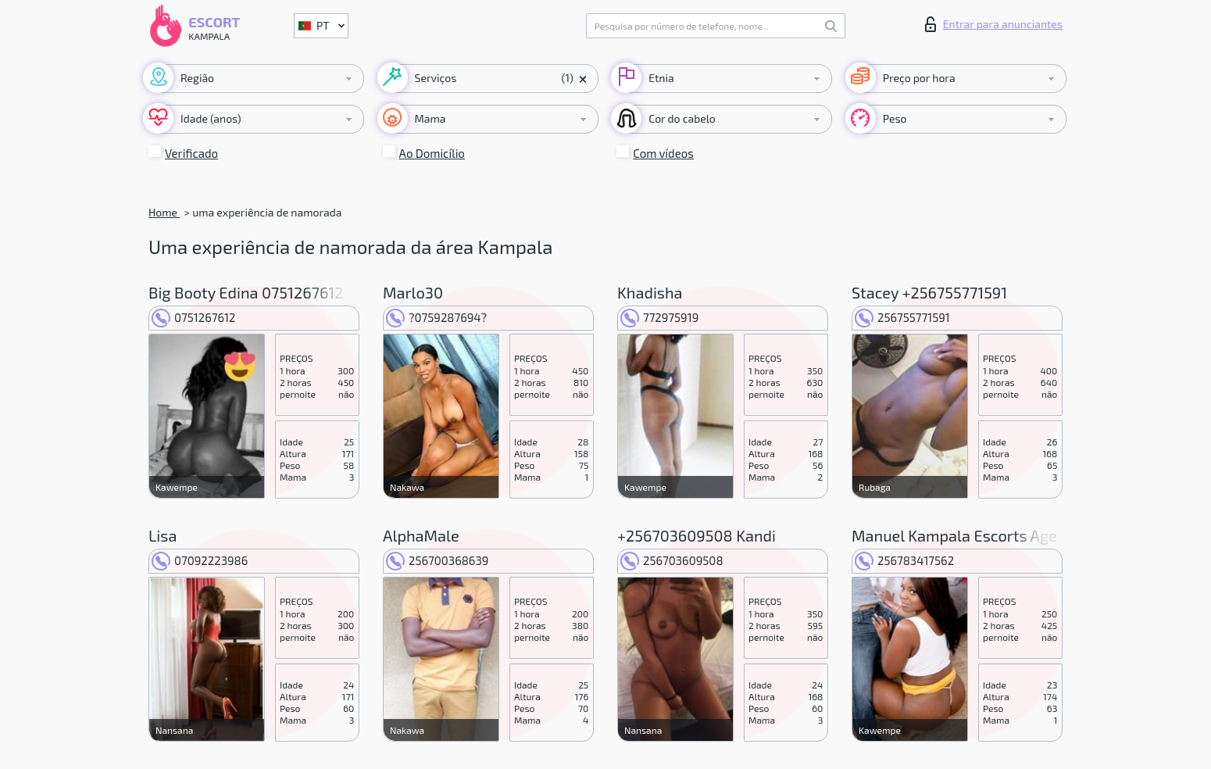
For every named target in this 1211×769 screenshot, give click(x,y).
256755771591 (902, 317)
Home (164, 212)
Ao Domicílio (432, 153)
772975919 (659, 317)
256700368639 (437, 560)
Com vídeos (663, 153)
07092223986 (200, 560)
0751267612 (193, 317)
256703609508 (671, 560)
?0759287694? (436, 317)
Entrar (994, 24)
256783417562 (904, 560)
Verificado (191, 153)
